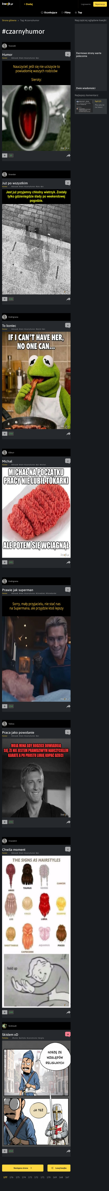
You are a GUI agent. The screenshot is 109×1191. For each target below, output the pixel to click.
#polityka (22, 1038)
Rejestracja (100, 4)
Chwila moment (13, 849)
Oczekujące (50, 12)
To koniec (9, 326)
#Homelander (51, 593)
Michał (7, 461)
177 (5, 1177)
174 (24, 1177)
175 (18, 1177)
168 (61, 1177)
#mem (21, 58)
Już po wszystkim (15, 183)
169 (55, 1177)
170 (49, 1177)
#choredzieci (40, 593)
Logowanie (85, 4)
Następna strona (23, 1168)
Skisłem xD (10, 1034)
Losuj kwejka (59, 1168)
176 (11, 1177)
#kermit (38, 329)
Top (80, 12)
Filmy (68, 12)
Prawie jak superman (17, 590)
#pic (37, 58)
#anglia (41, 1038)
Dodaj (29, 4)
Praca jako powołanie (18, 732)
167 (67, 1177)
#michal (43, 465)
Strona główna (9, 20)
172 (36, 1177)
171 (42, 1177)
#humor (15, 1038)
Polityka (5, 1038)
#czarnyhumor (29, 58)
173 (30, 1177)
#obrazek (14, 58)
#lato (38, 186)
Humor (7, 54)
